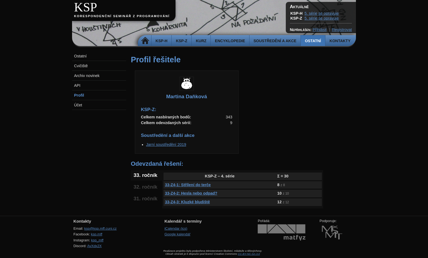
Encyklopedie (230, 41)
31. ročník (145, 198)
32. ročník (145, 187)
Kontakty (339, 41)
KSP (85, 7)
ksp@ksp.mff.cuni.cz (100, 228)
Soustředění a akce (275, 41)
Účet (78, 105)
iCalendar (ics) (175, 228)
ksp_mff (97, 240)
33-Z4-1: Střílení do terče (188, 185)
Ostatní (313, 41)
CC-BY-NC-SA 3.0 (249, 253)
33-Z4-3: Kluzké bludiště (187, 202)
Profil (79, 95)
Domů (145, 41)
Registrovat (342, 29)
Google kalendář (177, 234)
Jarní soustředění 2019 (166, 144)
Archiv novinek (87, 75)
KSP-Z (181, 41)
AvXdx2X (94, 246)
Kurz (201, 41)
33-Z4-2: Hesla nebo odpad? (191, 193)
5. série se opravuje (321, 13)
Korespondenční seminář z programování (122, 16)
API (77, 85)
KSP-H (162, 41)
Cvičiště (81, 66)
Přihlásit (319, 29)
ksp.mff (96, 234)
